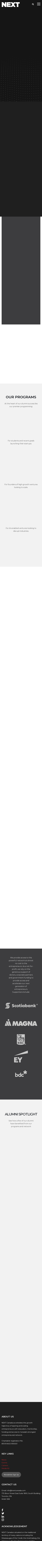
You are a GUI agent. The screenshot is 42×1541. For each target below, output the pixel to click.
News (4, 1408)
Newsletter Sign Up (11, 1423)
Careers (5, 1413)
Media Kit (5, 1416)
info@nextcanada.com (16, 1438)
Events (4, 1410)
